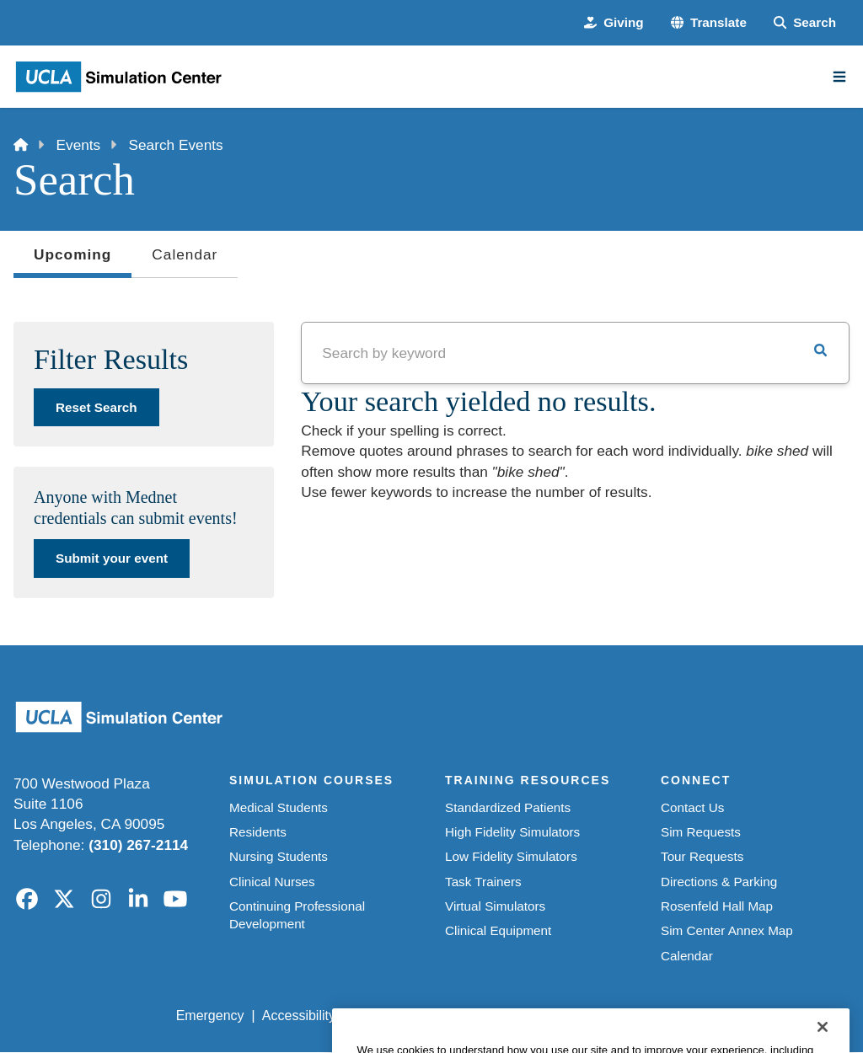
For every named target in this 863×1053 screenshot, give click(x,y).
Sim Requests (701, 832)
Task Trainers (483, 881)
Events (78, 144)
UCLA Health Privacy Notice (578, 1015)
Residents (258, 832)
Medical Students (278, 807)
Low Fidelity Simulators (511, 856)
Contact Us (692, 807)
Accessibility (298, 1015)
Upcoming (72, 259)
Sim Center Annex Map (727, 930)
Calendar (184, 254)
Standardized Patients (508, 807)
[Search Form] (805, 22)
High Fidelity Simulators (512, 832)
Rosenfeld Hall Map (717, 906)
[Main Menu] (839, 77)
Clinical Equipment (498, 930)
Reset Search (96, 407)
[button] (708, 22)
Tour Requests (702, 856)
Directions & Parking (719, 881)
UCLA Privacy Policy (414, 1015)
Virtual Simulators (495, 906)
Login (696, 1015)
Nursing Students (278, 856)
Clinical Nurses (272, 881)
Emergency (210, 1015)
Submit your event (112, 558)
